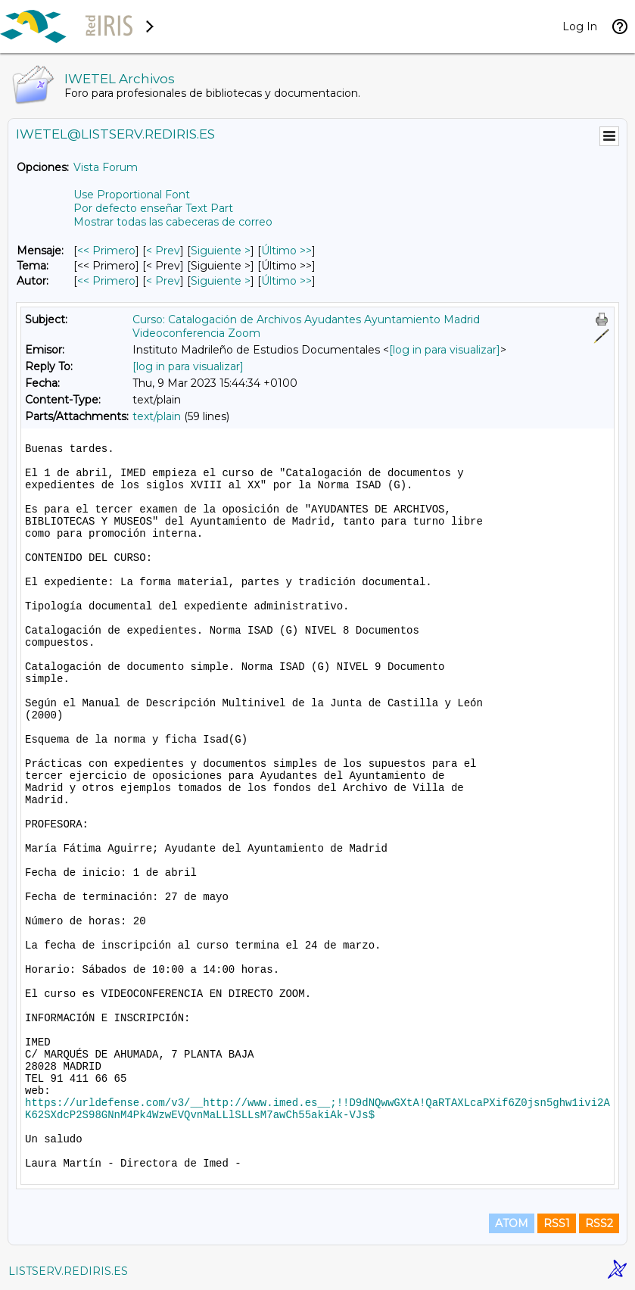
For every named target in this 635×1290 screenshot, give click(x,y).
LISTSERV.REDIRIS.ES (68, 1271)
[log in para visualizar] (444, 350)
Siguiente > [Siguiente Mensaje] (221, 250)
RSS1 (556, 1223)
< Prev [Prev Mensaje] (163, 250)
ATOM (511, 1223)
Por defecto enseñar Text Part (153, 208)
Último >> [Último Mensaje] (286, 250)
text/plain (156, 416)
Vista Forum (105, 167)
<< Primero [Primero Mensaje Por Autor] (106, 281)
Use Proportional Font (131, 194)
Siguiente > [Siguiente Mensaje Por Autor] (221, 281)
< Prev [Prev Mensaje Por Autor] (163, 281)
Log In (579, 26)
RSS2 (599, 1223)
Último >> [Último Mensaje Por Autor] (286, 281)
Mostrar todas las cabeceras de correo (172, 222)
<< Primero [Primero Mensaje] (106, 250)
